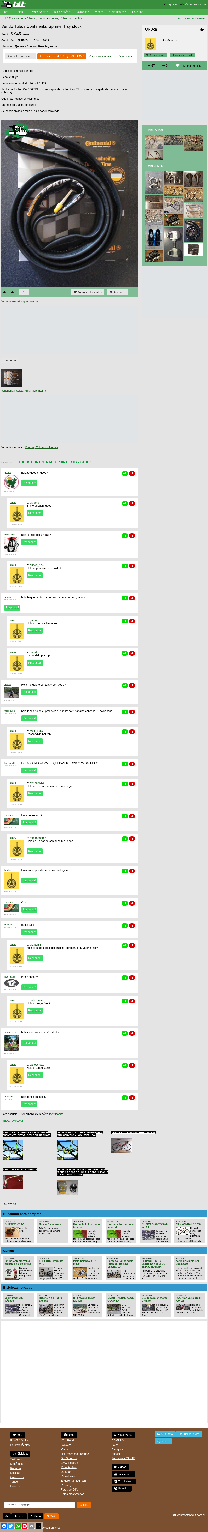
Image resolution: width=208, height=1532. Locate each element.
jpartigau (8, 1096)
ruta (28, 390)
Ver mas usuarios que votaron (19, 301)
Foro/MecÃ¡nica (20, 1445)
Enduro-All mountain (73, 1480)
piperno (7, 472)
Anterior (9, 360)
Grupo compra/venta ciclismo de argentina (18, 1262)
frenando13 (9, 763)
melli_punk (9, 711)
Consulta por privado (21, 56)
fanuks (13, 502)
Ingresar (172, 4)
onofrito (34, 652)
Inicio (19, 1516)
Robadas (15, 1468)
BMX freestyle (69, 1462)
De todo (66, 1471)
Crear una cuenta (195, 4)
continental (8, 390)
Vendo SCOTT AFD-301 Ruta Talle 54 (134, 1132)
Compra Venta (18, 18)
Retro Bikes (68, 1476)
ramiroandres (10, 815)
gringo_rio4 (9, 534)
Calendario (17, 1477)
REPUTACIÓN (192, 66)
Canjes (8, 1250)
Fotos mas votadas (72, 1494)
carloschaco (10, 1032)
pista (20, 390)
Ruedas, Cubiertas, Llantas (65, 18)
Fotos (19, 11)
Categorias (118, 1449)
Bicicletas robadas (17, 1287)
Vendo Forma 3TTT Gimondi (20, 1169)
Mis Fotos (155, 129)
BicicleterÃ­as (62, 11)
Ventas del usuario (182, 55)
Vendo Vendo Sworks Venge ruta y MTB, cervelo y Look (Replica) (80, 1133)
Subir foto (165, 1434)
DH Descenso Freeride (75, 1453)
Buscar (116, 1453)
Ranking (66, 1485)
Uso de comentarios (48, 1527)
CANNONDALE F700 (188, 1224)
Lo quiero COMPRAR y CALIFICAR (62, 56)
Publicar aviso (189, 1434)
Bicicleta (20, 1453)
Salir (51, 1516)
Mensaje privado (155, 55)
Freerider (15, 1486)
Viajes (64, 1449)
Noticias (15, 1472)
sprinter (38, 390)
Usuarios (137, 11)
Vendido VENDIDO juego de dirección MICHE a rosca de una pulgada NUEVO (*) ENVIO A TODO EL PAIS (82, 1172)
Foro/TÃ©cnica (19, 1440)
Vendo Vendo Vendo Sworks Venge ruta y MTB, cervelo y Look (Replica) (26, 1133)
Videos (99, 11)
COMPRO (118, 1440)
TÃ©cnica (16, 1459)
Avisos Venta (38, 11)
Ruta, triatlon (69, 1467)
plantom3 (8, 924)
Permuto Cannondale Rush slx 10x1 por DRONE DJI (120, 1263)
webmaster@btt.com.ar (189, 1514)
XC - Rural (67, 1440)
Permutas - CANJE (123, 1458)
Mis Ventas (156, 166)
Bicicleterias (123, 1474)
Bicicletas (82, 11)
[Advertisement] (63, 330)
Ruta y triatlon (37, 18)
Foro (5, 11)
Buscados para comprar (22, 1214)
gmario (7, 597)
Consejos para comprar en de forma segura (110, 56)
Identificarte (56, 1114)
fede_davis (9, 976)
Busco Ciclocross (50, 1224)
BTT (4, 18)
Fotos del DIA (69, 1489)
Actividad (173, 40)
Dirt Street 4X (69, 1458)
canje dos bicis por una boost (187, 1262)
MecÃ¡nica (16, 1463)
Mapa (35, 1516)
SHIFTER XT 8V (14, 1224)
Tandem (15, 1481)
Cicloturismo (116, 11)
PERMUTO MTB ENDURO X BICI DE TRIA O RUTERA (153, 1263)
